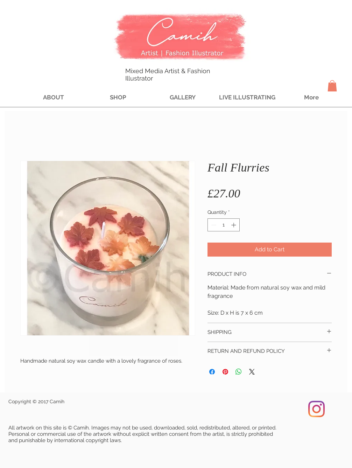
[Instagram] (316, 409)
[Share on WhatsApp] (238, 372)
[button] (332, 85)
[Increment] (234, 225)
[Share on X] (252, 372)
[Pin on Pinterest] (225, 372)
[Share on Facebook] (212, 372)
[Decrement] (213, 225)
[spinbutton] (223, 225)
